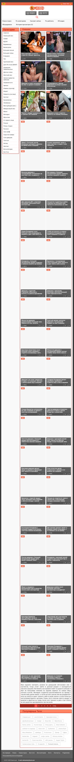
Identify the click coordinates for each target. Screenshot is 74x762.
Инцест (5, 91)
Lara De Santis (38, 717)
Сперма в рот (26, 717)
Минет (5, 111)
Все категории (7, 149)
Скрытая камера (8, 134)
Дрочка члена (7, 72)
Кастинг (6, 97)
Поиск (14, 753)
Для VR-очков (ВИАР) (10, 64)
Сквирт (39, 721)
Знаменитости (8, 82)
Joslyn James (45, 736)
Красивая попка (51, 717)
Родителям (66, 753)
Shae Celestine (60, 725)
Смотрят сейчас (35, 21)
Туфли (65, 732)
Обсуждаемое (7, 24)
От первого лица (8, 120)
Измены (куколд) (8, 88)
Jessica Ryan (62, 728)
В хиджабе (41, 744)
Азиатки (6, 33)
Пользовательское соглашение (12, 756)
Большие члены (8, 53)
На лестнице (38, 725)
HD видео (61, 21)
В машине (6, 56)
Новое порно (6, 21)
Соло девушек (7, 137)
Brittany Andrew (57, 736)
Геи (4, 59)
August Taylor (60, 740)
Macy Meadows (27, 732)
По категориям (21, 21)
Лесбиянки (6, 103)
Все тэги (31, 753)
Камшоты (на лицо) (9, 94)
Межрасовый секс (9, 108)
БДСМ (5, 41)
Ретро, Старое (7, 126)
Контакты (57, 753)
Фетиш (5, 143)
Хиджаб (34, 736)
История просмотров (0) (24, 24)
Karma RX (25, 740)
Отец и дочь (49, 725)
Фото (49, 753)
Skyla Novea (58, 721)
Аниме (5, 38)
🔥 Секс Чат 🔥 (66, 4)
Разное (5, 123)
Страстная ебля (37, 740)
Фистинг (6, 146)
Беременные (7, 44)
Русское (6, 129)
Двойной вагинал (28, 721)
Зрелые (5, 85)
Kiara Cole (42, 728)
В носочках (47, 732)
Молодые (6, 114)
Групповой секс (8, 62)
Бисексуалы (7, 47)
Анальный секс (8, 36)
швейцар (38, 732)
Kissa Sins (48, 721)
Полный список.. (53, 744)
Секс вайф (6, 132)
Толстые (6, 140)
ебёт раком (49, 740)
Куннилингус (7, 100)
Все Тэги (6, 152)
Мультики (6, 117)
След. (54, 706)
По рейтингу (49, 21)
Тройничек (51, 728)
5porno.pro (14, 760)
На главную (6, 753)
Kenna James (26, 725)
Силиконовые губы (28, 744)
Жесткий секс (7, 75)
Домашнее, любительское (8, 68)
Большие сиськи (8, 50)
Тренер (57, 732)
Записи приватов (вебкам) (8, 78)
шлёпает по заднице (28, 728)
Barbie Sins (25, 736)
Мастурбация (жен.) (9, 106)
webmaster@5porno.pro (28, 760)
